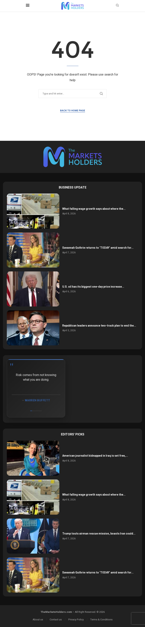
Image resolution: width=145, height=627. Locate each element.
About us (38, 619)
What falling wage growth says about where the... (94, 209)
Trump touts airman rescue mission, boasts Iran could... (98, 534)
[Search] (117, 6)
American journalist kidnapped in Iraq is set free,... (95, 456)
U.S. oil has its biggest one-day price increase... (93, 287)
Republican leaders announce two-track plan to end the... (99, 326)
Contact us (56, 619)
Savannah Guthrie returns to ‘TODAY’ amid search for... (98, 248)
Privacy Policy (76, 619)
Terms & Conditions (101, 619)
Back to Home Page (72, 110)
